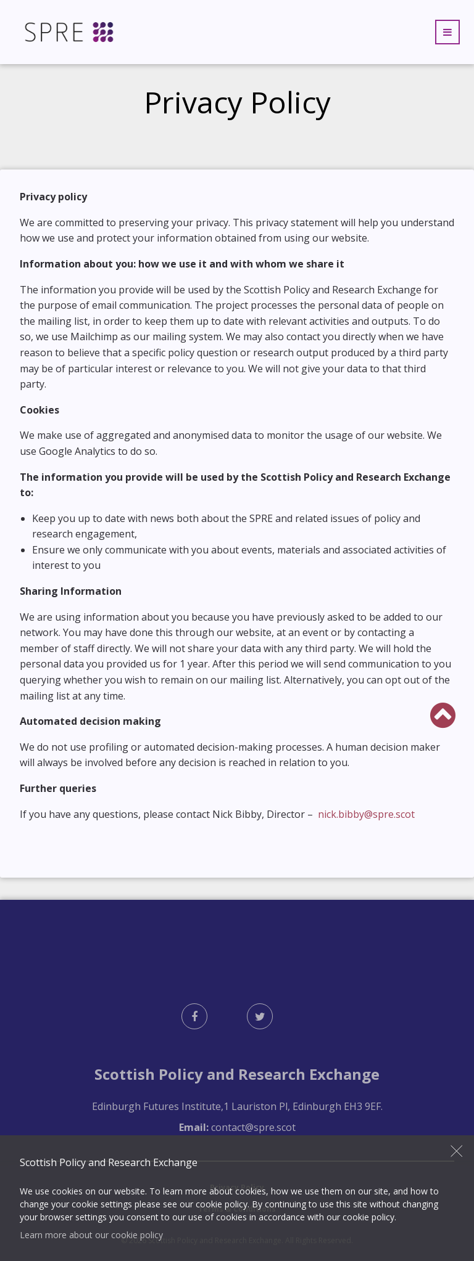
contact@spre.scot (253, 1127)
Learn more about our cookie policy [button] (91, 1235)
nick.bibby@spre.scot (365, 814)
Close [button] (457, 1151)
